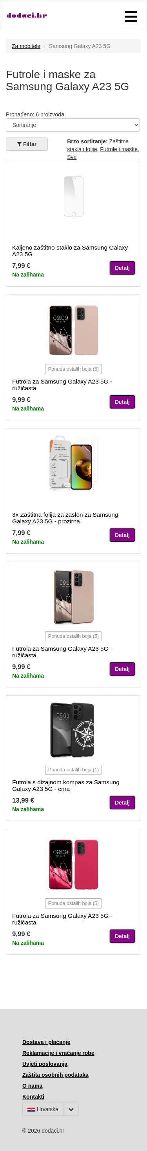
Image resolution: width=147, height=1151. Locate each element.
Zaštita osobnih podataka (55, 1075)
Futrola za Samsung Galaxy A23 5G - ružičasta (62, 384)
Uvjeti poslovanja (44, 1064)
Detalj (122, 268)
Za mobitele (26, 46)
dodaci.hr (26, 15)
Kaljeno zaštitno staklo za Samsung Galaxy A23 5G (70, 250)
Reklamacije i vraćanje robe (58, 1053)
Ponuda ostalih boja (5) (73, 369)
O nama (32, 1086)
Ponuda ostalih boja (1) (73, 770)
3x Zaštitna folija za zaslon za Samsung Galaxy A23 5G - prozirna (65, 518)
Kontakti (33, 1097)
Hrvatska (42, 1109)
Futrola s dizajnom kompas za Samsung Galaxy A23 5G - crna (66, 785)
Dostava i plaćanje (46, 1042)
